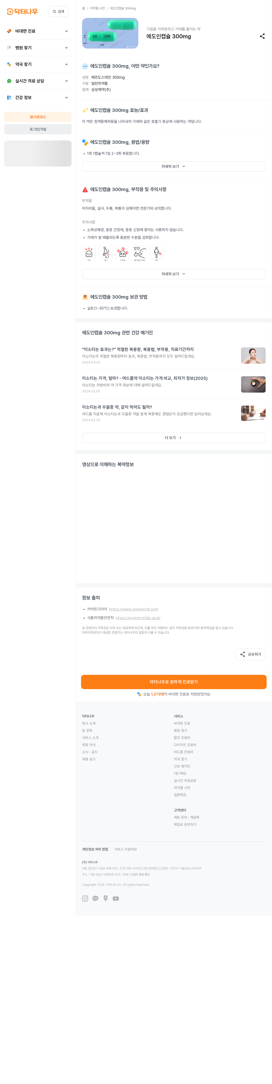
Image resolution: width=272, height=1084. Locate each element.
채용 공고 (88, 759)
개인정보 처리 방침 (95, 849)
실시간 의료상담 (185, 781)
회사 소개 (88, 723)
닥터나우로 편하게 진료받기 (174, 682)
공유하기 (250, 654)
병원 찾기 (180, 730)
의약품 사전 (182, 788)
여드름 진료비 (183, 752)
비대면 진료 (182, 723)
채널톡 (194, 817)
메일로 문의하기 (185, 824)
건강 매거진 (182, 766)
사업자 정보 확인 (140, 874)
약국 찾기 (180, 759)
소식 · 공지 (89, 752)
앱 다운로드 (38, 117)
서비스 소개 (90, 738)
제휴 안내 (88, 745)
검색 (58, 11)
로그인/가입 (38, 129)
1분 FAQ (180, 773)
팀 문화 (87, 730)
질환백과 (180, 795)
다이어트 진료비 (185, 745)
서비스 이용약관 (125, 849)
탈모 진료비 (182, 738)
